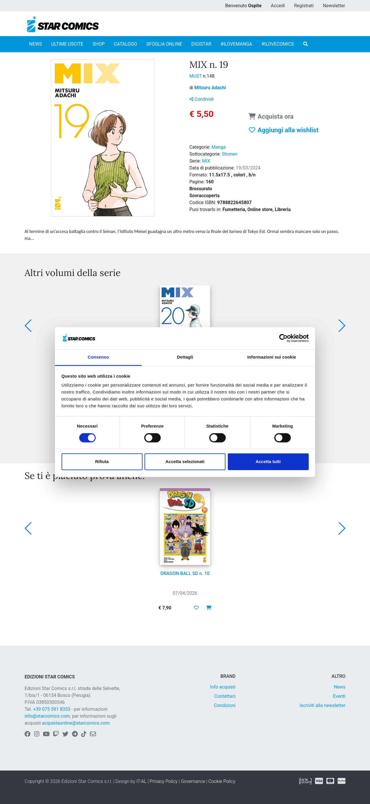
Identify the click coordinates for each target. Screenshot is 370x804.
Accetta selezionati (184, 461)
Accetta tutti (268, 461)
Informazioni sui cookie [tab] (271, 357)
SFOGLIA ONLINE (164, 44)
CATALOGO (125, 44)
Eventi (339, 696)
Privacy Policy (163, 781)
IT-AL (141, 781)
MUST (196, 76)
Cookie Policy (222, 781)
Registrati (304, 5)
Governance (193, 781)
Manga (219, 147)
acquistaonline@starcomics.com (76, 723)
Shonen (230, 154)
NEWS (35, 44)
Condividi (201, 99)
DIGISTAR (201, 44)
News (339, 687)
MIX (206, 161)
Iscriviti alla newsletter (322, 705)
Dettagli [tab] (185, 357)
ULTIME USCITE (67, 44)
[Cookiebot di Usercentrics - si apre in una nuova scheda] (283, 338)
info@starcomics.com (47, 716)
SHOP (98, 44)
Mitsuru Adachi (210, 87)
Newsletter (334, 5)
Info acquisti (223, 687)
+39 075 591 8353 (51, 709)
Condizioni (225, 705)
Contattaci (225, 696)
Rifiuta (102, 461)
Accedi (278, 5)
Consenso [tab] (98, 357)
